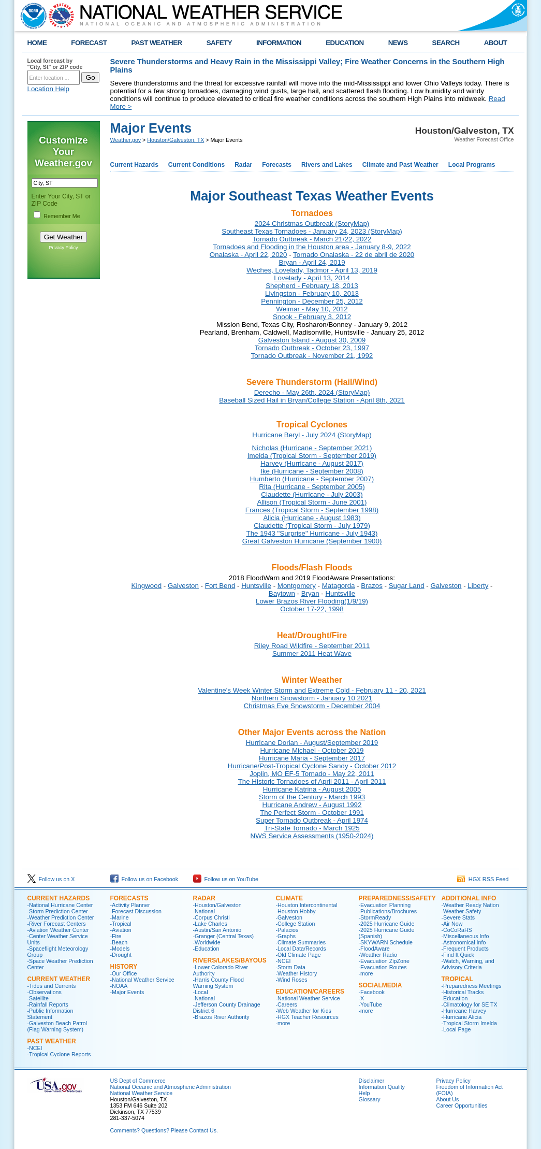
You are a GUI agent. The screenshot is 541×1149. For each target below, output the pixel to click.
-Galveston (289, 917)
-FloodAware (374, 948)
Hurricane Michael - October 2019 (311, 750)
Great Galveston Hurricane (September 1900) (312, 541)
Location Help (48, 89)
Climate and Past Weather (400, 164)
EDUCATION (344, 43)
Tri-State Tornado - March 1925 (311, 828)
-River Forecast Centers (56, 924)
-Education (206, 948)
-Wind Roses (292, 979)
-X (361, 998)
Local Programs (471, 164)
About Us (447, 1099)
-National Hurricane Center (60, 905)
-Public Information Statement (50, 1014)
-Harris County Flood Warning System (218, 982)
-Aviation (120, 930)
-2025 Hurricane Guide (387, 924)
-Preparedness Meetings (472, 986)
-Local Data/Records (301, 948)
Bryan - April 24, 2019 (312, 262)
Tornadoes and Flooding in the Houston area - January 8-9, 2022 (312, 247)
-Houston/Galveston (217, 905)
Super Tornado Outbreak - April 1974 (312, 820)
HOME (37, 43)
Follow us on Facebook (144, 879)
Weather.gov (125, 140)
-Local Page (456, 1029)
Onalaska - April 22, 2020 (248, 254)
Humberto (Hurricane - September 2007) (312, 479)
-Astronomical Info (464, 942)
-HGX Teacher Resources (307, 1017)
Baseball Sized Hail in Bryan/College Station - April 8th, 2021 (312, 400)
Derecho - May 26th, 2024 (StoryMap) (312, 392)
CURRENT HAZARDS (58, 898)
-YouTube (370, 1004)
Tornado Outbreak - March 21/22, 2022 (312, 239)
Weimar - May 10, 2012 (311, 309)
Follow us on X (51, 879)
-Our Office (123, 973)
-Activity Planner (130, 905)
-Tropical (120, 924)
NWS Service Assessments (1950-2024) (312, 836)
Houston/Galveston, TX (175, 140)
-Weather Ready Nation (470, 905)
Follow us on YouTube (225, 879)
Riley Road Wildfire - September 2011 (312, 646)
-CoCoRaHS (457, 930)
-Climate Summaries (301, 942)
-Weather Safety (461, 911)
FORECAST (89, 43)
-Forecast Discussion (136, 911)
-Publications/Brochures (388, 911)
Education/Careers (310, 991)
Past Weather (51, 1041)
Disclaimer (372, 1081)
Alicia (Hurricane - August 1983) (311, 518)
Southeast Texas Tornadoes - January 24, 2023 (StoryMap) (312, 231)
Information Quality (382, 1087)
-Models (120, 948)
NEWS (398, 43)
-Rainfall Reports (47, 1004)
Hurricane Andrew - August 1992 (312, 805)
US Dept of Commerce (138, 1081)
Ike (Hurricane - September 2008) (311, 471)
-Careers (286, 1004)
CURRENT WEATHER (59, 979)
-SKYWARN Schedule (386, 942)
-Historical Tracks (463, 992)
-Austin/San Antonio (217, 930)
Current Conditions (196, 164)
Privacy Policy (63, 247)
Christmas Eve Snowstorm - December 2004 (312, 706)
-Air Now (452, 924)
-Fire (116, 936)
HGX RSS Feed (483, 879)
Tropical (457, 979)
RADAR (204, 898)
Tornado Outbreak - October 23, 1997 (312, 348)
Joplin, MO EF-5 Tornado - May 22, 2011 (312, 774)
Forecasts (276, 164)
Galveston (183, 586)
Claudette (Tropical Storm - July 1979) (312, 525)
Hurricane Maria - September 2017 (312, 758)
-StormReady (375, 917)
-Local (200, 992)
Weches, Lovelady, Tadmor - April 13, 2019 (311, 270)
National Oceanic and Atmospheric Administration (170, 1087)
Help (364, 1093)
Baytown (282, 593)
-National (204, 911)
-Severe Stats (458, 917)
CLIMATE (289, 898)
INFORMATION (278, 43)
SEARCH (446, 43)
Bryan (310, 593)
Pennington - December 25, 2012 (311, 301)
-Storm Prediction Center (57, 911)
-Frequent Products (465, 948)
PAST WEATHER (156, 43)
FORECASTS (129, 898)
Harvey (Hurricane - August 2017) (311, 463)
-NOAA (119, 986)
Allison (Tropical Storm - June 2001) (312, 502)
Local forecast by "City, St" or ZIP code (55, 64)
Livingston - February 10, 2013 (312, 293)
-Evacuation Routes (383, 967)
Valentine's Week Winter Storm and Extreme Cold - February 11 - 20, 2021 (312, 690)
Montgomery (296, 586)
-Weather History (296, 973)
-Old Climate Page (298, 955)
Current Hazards (134, 164)
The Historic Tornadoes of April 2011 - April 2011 (312, 781)
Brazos (371, 586)
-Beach (119, 942)
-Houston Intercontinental (307, 905)
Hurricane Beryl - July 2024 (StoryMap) (311, 435)
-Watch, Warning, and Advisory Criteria (468, 964)
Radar (243, 164)
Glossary (370, 1099)
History (124, 966)
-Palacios (287, 930)
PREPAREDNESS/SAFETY (397, 898)
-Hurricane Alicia (462, 1017)
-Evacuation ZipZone (384, 961)
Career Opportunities (462, 1105)
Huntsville (256, 586)
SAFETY (219, 43)
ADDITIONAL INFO (469, 898)
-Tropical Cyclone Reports (59, 1054)
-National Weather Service (142, 979)
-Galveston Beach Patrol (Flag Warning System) (57, 1026)
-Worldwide (207, 942)
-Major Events (127, 992)
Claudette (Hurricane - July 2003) (311, 494)
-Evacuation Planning (385, 905)
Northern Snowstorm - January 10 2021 (312, 698)
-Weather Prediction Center (60, 917)
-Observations (44, 992)
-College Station (295, 924)
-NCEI (34, 1048)
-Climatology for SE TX (470, 1004)
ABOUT (495, 43)
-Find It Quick (458, 955)
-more (283, 1023)
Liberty (477, 586)
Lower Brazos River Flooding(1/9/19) (312, 601)
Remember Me (61, 216)
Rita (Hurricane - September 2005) (311, 487)
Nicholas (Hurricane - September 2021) (312, 448)
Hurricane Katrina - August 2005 (312, 789)
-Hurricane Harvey (464, 1011)
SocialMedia (380, 985)
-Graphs (286, 936)
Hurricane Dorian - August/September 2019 (312, 742)
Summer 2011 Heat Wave (312, 653)
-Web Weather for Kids (303, 1011)
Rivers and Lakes (327, 164)
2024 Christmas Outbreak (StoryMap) (312, 223)
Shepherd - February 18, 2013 (312, 286)
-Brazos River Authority (221, 1017)
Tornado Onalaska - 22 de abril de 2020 (353, 254)
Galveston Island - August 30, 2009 (311, 340)
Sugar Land (407, 586)
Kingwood (146, 586)
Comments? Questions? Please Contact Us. (164, 1130)
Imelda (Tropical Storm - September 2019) (311, 455)
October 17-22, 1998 (311, 609)
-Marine (119, 917)
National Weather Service (141, 1093)
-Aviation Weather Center (58, 930)
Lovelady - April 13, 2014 (312, 278)
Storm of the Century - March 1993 (312, 797)
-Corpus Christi (211, 917)
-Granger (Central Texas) (223, 936)
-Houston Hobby (296, 911)
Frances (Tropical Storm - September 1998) (311, 510)
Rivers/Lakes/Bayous (230, 960)
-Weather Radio (378, 955)
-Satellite (38, 998)
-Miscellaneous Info (465, 936)
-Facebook (372, 992)
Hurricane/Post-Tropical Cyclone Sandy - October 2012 (312, 766)
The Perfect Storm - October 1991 (312, 812)
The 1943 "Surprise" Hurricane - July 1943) (312, 533)
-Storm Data (290, 967)
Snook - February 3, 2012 (312, 317)
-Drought (120, 955)
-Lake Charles (210, 924)
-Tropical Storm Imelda (469, 1023)
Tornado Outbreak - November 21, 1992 (312, 356)
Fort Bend (220, 586)
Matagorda (338, 586)
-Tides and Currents (51, 986)
